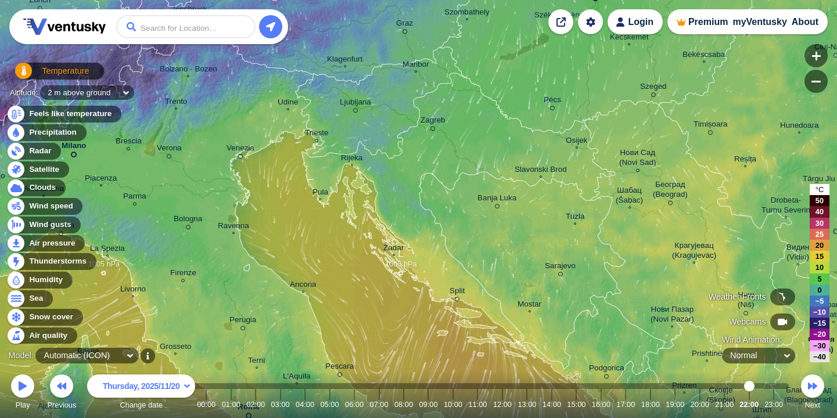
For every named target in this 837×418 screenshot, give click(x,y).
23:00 (773, 404)
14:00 (552, 404)
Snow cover (44, 317)
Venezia (240, 149)
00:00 (206, 404)
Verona (169, 149)
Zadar (393, 249)
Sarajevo (560, 267)
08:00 (403, 404)
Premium (708, 22)
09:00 (428, 404)
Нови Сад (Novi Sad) (637, 159)
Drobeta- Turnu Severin (785, 206)
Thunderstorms (51, 261)
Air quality (41, 335)
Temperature (46, 75)
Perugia (242, 321)
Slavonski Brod (541, 170)
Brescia (129, 142)
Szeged (653, 88)
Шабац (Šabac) (629, 196)
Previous (61, 393)
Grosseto (176, 348)
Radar (34, 151)
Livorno (133, 290)
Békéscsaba (703, 56)
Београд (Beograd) (670, 191)
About (805, 22)
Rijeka (351, 159)
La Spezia (107, 249)
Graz (404, 25)
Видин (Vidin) (797, 253)
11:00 (477, 404)
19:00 (675, 404)
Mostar (529, 305)
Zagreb (433, 122)
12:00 (502, 404)
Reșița (745, 160)
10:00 (453, 404)
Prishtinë (707, 355)
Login (640, 22)
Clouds (36, 187)
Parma (134, 198)
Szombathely (467, 13)
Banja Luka (496, 199)
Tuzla (575, 218)
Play (22, 393)
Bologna (188, 220)
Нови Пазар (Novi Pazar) (672, 315)
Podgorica (606, 369)
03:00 (280, 404)
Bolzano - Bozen (188, 70)
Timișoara (711, 126)
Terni (256, 361)
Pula (320, 193)
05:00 (330, 404)
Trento (176, 103)
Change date (141, 393)
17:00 (625, 404)
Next (812, 393)
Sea (29, 298)
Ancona (303, 285)
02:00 (255, 404)
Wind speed (44, 206)
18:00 (650, 404)
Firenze (183, 274)
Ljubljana (355, 104)
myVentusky (759, 22)
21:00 (724, 404)
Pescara (339, 368)
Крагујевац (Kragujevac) (694, 251)
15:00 (576, 404)
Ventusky (63, 26)
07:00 (379, 404)
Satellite (37, 169)
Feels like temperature (64, 114)
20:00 (700, 404)
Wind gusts (43, 225)
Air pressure (46, 243)
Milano (74, 147)
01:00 (231, 404)
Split (457, 292)
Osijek (576, 141)
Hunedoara (799, 126)
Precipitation (46, 132)
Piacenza (101, 179)
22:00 (749, 404)
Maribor (416, 65)
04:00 (305, 404)
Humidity (39, 280)
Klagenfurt (344, 60)
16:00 (601, 404)
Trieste (317, 134)
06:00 (354, 404)
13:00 (527, 404)
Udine (288, 103)
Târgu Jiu (819, 180)
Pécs (552, 101)
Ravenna (233, 227)
